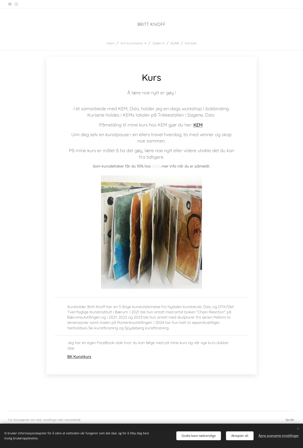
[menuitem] (108, 43)
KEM (198, 125)
